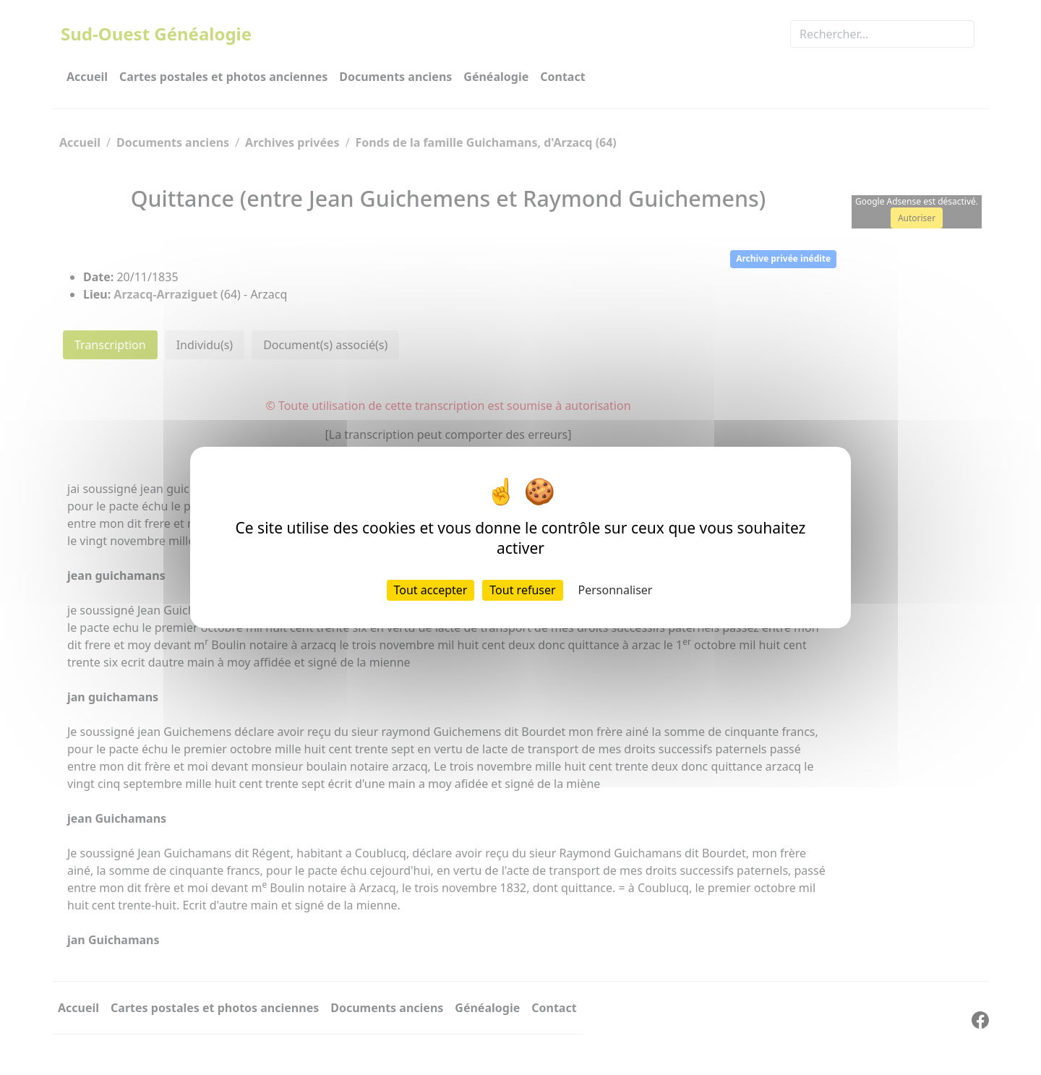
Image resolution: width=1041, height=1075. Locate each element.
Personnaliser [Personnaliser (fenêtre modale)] (615, 590)
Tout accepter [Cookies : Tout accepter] (431, 590)
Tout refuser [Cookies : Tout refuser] (522, 590)
